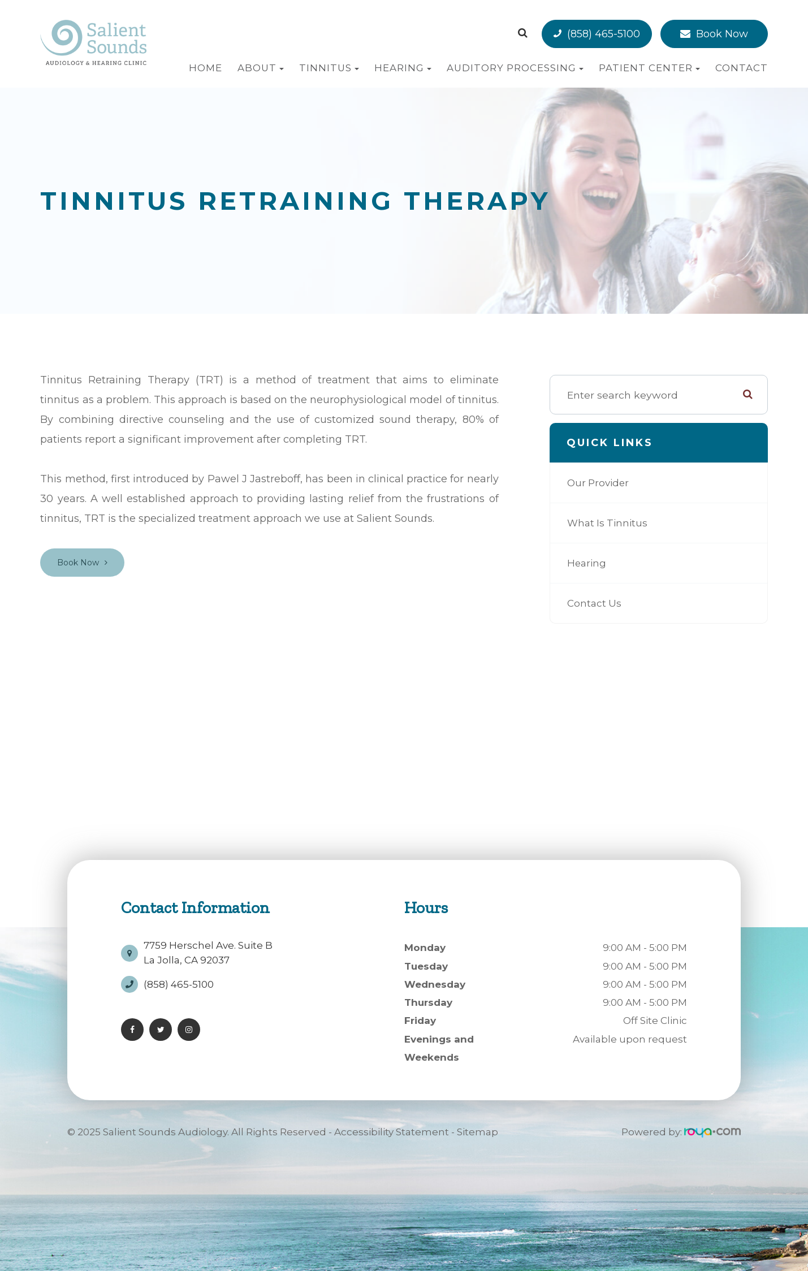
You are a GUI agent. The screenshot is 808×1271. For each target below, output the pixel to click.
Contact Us (595, 603)
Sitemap (477, 1132)
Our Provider (599, 483)
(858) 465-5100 (603, 34)
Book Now (722, 34)
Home (205, 68)
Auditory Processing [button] (515, 68)
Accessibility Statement (391, 1132)
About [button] (260, 68)
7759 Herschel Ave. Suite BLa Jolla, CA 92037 (208, 950)
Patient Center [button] (649, 68)
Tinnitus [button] (329, 68)
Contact (741, 68)
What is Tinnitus (609, 523)
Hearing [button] (402, 68)
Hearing (587, 563)
